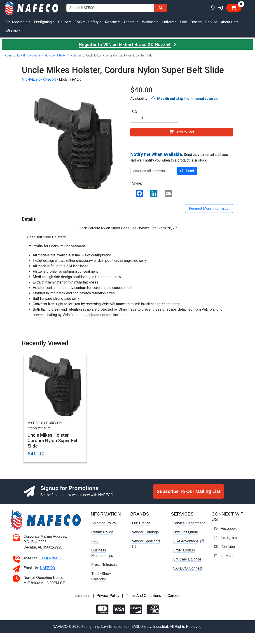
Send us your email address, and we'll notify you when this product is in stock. (179, 157)
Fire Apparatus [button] (16, 22)
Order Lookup (184, 550)
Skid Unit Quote (185, 532)
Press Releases (104, 565)
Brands (196, 22)
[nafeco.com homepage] (32, 7)
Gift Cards (12, 31)
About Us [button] (228, 22)
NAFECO (47, 568)
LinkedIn (227, 556)
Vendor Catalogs (145, 532)
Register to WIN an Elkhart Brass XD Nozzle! (127, 44)
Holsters (76, 55)
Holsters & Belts (55, 55)
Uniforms (169, 22)
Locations (82, 596)
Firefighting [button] (43, 22)
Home (8, 55)
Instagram (229, 537)
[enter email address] (153, 171)
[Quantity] (154, 118)
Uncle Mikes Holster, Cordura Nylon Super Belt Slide (53, 440)
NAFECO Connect (187, 568)
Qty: (135, 111)
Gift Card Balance (187, 559)
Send (187, 171)
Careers (173, 596)
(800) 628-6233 (52, 558)
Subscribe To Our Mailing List (188, 491)
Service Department (189, 523)
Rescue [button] (111, 22)
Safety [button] (93, 22)
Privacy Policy (108, 596)
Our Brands (141, 523)
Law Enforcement (28, 55)
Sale (183, 22)
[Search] (160, 8)
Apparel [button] (129, 22)
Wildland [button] (149, 22)
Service (211, 22)
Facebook (228, 528)
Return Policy (102, 532)
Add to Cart (182, 132)
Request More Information (209, 208)
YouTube (228, 547)
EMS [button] (78, 22)
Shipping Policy (103, 523)
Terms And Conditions (143, 596)
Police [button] (63, 22)
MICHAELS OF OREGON (39, 80)
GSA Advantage (188, 541)
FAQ (94, 541)
